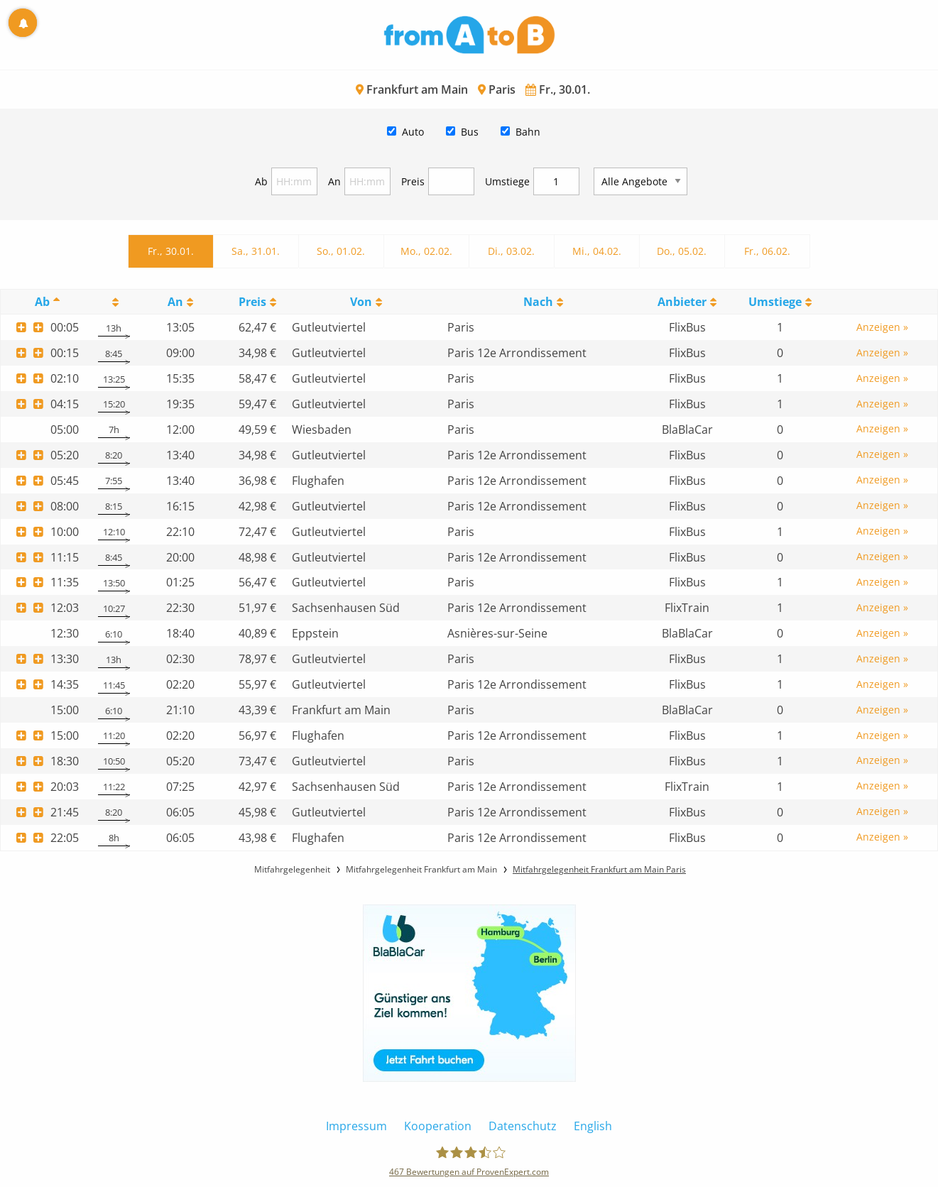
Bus (470, 131)
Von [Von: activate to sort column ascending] (361, 302)
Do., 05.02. (682, 251)
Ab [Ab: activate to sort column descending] (42, 302)
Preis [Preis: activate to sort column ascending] (252, 302)
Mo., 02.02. (426, 251)
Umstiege (507, 181)
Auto (413, 131)
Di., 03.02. (511, 251)
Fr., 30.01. (171, 251)
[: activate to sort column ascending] (114, 302)
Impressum (356, 1126)
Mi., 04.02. (596, 251)
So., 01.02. (341, 251)
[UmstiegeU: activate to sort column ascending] (779, 302)
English (593, 1126)
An (334, 181)
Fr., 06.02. (767, 251)
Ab (261, 181)
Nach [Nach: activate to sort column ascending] (538, 302)
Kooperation (437, 1126)
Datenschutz (523, 1126)
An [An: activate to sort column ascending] (175, 302)
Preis (413, 181)
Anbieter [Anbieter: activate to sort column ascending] (682, 302)
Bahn (528, 131)
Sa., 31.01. (255, 251)
